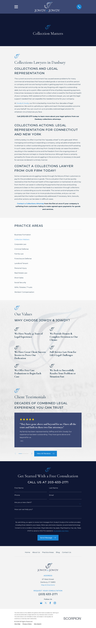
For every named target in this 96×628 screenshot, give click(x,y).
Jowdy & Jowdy (23, 103)
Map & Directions (48, 585)
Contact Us (66, 552)
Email (51, 495)
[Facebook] (50, 603)
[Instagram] (55, 603)
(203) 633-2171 (48, 594)
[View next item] (33, 453)
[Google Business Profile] (41, 603)
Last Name (53, 488)
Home (27, 552)
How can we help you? (23, 509)
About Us (36, 552)
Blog (58, 552)
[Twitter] (46, 603)
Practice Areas (48, 552)
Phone (17, 495)
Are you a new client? (23, 502)
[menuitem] (48, 234)
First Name (18, 488)
